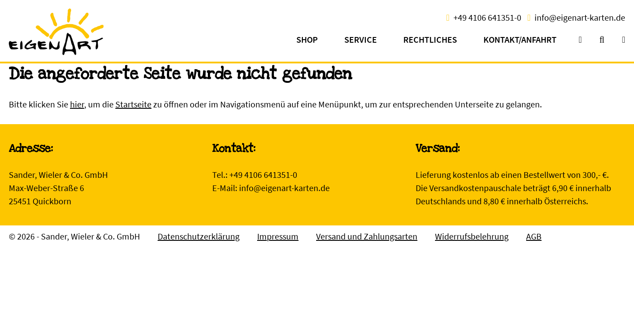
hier (77, 104)
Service (360, 39)
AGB (534, 236)
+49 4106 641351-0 (487, 17)
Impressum (278, 236)
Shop (307, 39)
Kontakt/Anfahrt (520, 39)
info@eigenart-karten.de (579, 17)
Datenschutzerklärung (199, 236)
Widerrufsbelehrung (472, 236)
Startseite (133, 104)
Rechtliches (430, 39)
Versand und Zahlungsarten (366, 236)
